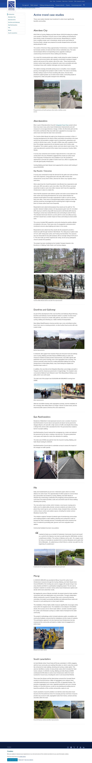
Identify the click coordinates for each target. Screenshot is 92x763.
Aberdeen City (11, 18)
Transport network (59, 5)
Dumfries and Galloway (14, 23)
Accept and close (12, 759)
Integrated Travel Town (62, 126)
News (54, 1)
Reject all (20, 759)
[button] (83, 5)
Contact (9, 748)
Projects (68, 5)
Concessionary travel (76, 5)
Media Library (65, 1)
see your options (29, 759)
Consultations (58, 1)
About (51, 1)
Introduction (11, 15)
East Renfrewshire (12, 26)
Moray (9, 31)
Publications (70, 1)
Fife (9, 28)
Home (19, 8)
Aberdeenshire (12, 20)
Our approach (25, 5)
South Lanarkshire (12, 34)
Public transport (34, 5)
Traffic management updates (79, 1)
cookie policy (22, 756)
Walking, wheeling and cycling (47, 5)
